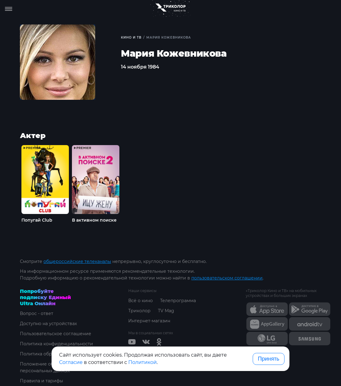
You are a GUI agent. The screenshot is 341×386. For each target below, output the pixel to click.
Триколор (139, 310)
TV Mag (166, 310)
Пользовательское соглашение (55, 333)
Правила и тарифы (41, 381)
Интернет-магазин (149, 321)
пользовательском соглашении (227, 278)
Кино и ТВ (131, 37)
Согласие (71, 362)
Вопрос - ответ (36, 313)
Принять (268, 359)
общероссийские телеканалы (77, 261)
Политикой (142, 362)
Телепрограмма (178, 300)
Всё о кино (140, 300)
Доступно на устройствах (48, 323)
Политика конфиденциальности (56, 344)
